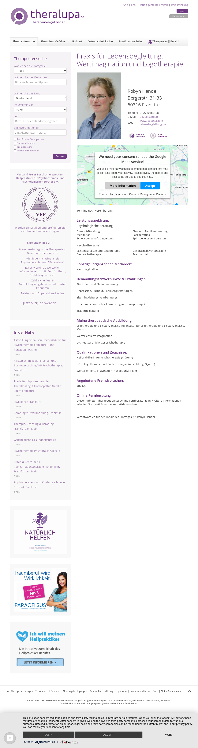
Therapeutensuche (24, 41)
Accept (150, 186)
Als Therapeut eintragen (20, 691)
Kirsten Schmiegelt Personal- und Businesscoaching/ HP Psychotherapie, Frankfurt (38, 365)
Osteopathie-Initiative (100, 41)
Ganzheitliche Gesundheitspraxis (35, 440)
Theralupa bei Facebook (48, 691)
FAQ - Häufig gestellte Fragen (149, 5)
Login (182, 10)
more (169, 735)
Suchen (60, 156)
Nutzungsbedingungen (75, 691)
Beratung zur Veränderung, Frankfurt (37, 413)
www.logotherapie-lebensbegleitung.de (153, 122)
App (125, 5)
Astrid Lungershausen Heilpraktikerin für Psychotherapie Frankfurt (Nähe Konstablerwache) (40, 344)
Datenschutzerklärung (101, 691)
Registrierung (179, 5)
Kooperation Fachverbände (144, 691)
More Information (123, 186)
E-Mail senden (149, 116)
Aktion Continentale (171, 691)
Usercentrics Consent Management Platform (140, 194)
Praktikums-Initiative (130, 41)
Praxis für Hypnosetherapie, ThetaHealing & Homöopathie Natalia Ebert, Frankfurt (37, 386)
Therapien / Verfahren (53, 41)
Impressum (121, 691)
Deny (48, 735)
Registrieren (178, 16)
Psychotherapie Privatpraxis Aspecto (37, 451)
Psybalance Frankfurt (27, 402)
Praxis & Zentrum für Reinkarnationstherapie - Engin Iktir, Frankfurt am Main (37, 466)
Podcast (77, 41)
